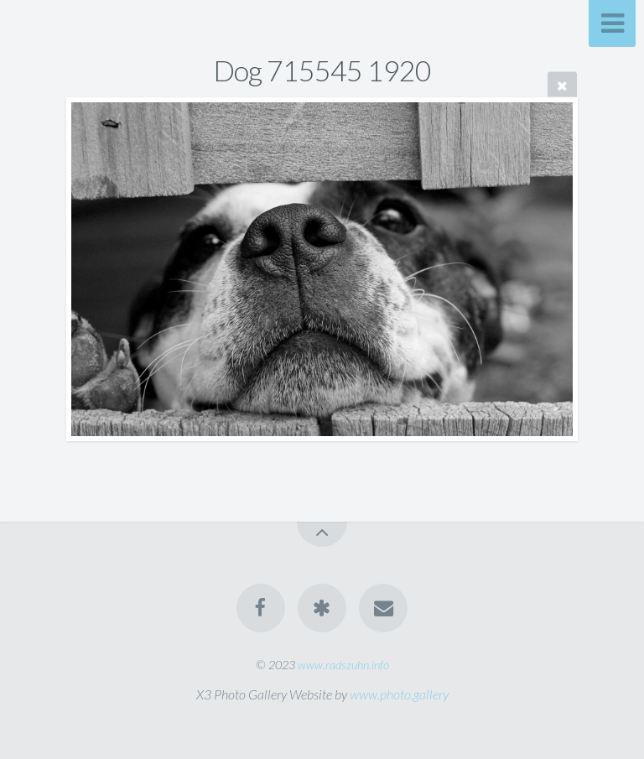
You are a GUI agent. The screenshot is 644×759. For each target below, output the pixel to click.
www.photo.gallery (399, 694)
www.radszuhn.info (343, 665)
